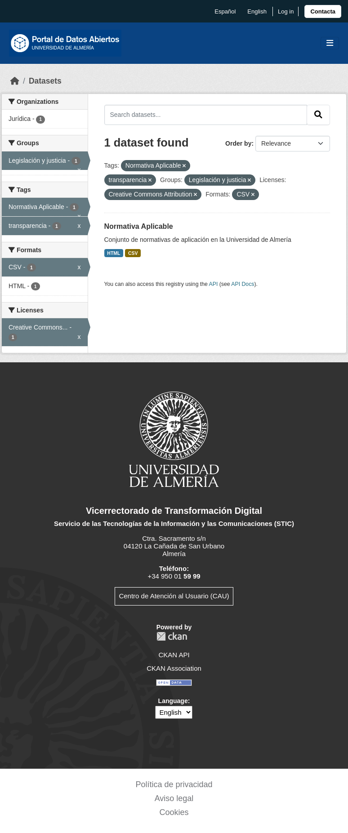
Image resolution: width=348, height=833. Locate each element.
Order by (238, 143)
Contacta (322, 11)
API (213, 284)
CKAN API (173, 655)
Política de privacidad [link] (173, 784)
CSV (133, 253)
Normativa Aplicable (138, 226)
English (257, 11)
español (225, 11)
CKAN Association (174, 668)
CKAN (171, 636)
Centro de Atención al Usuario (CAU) (174, 596)
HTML (113, 253)
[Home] (14, 80)
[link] (322, 11)
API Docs (242, 284)
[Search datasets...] (206, 115)
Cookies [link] (173, 812)
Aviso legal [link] (174, 798)
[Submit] (318, 115)
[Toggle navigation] (330, 43)
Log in (286, 11)
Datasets (45, 80)
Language (173, 700)
